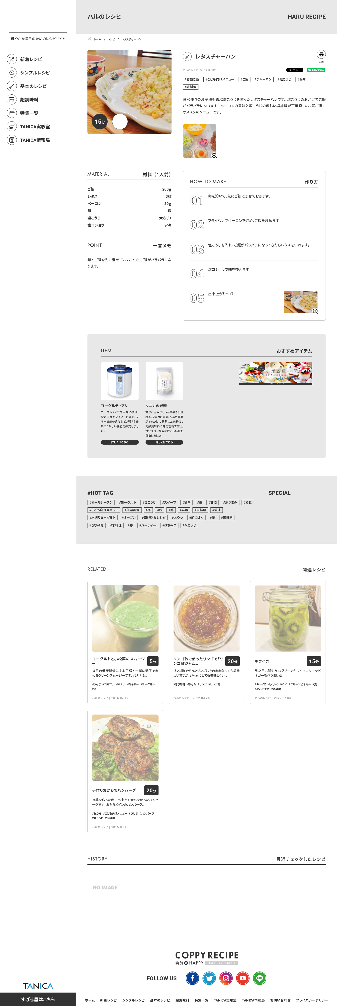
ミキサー (134, 684)
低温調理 (132, 510)
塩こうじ (285, 79)
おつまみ (231, 502)
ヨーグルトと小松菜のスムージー (118, 661)
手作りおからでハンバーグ (114, 790)
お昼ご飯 (193, 79)
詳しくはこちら (119, 442)
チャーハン (264, 79)
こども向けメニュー (220, 79)
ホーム (90, 1000)
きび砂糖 (97, 525)
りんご (97, 684)
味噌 (185, 510)
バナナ (121, 684)
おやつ (178, 517)
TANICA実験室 (35, 146)
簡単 (303, 79)
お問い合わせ (280, 1000)
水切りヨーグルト (103, 517)
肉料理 (201, 510)
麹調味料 (29, 119)
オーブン (130, 517)
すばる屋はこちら (38, 999)
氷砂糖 (277, 688)
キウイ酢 (262, 661)
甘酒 (213, 502)
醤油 (217, 510)
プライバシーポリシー (312, 1000)
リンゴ (203, 684)
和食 (248, 502)
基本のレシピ (33, 106)
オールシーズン (102, 502)
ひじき (134, 813)
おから (97, 813)
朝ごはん (197, 517)
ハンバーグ (147, 813)
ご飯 (245, 79)
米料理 (191, 87)
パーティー (148, 525)
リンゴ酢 (215, 684)
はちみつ (170, 525)
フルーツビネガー (300, 684)
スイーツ (170, 502)
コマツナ (109, 684)
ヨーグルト (128, 502)
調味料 (228, 517)
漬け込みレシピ (155, 517)
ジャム (192, 684)
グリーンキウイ (278, 684)
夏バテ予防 (263, 688)
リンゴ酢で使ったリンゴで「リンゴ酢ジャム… (198, 661)
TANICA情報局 (35, 160)
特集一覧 (29, 133)
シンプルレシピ (35, 92)
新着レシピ (31, 79)
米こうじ (190, 525)
